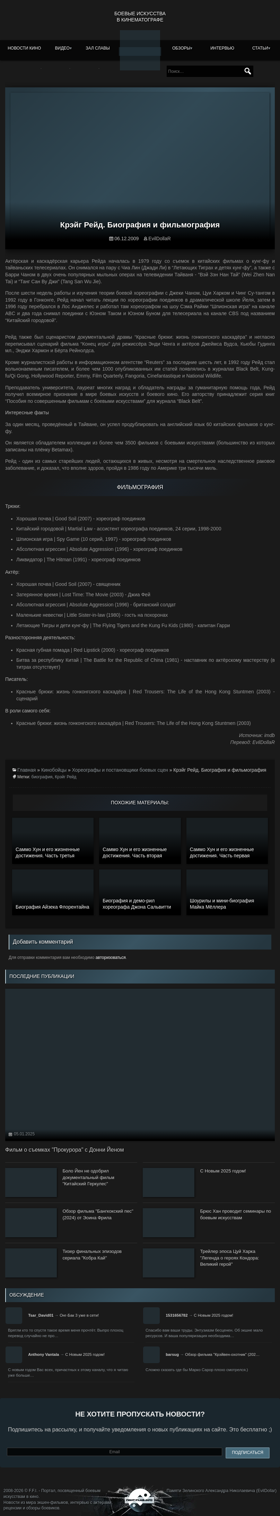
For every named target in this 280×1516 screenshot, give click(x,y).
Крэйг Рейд (65, 776)
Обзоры (181, 48)
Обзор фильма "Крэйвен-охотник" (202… (222, 1354)
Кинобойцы (54, 770)
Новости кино (24, 48)
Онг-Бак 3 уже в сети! (79, 1315)
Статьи (260, 48)
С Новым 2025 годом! (213, 1315)
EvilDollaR (159, 238)
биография (42, 776)
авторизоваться (111, 957)
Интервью (222, 48)
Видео (62, 48)
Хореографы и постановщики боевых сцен (120, 770)
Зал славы (98, 48)
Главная (26, 770)
